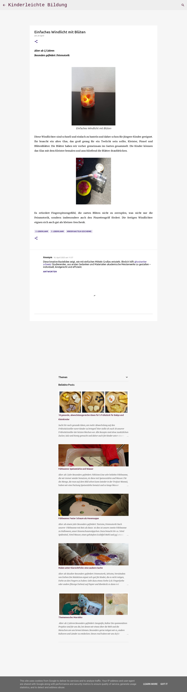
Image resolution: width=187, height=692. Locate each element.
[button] (36, 42)
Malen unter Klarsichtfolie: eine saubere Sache (80, 568)
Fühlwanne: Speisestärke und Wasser (75, 469)
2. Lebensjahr (42, 231)
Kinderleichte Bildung (37, 5)
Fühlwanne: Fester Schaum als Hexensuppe (78, 518)
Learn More (150, 684)
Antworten (50, 271)
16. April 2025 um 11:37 (63, 257)
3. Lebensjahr (57, 231)
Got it (164, 684)
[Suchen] (183, 5)
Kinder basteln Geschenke (79, 231)
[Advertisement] (93, 345)
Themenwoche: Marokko (70, 617)
